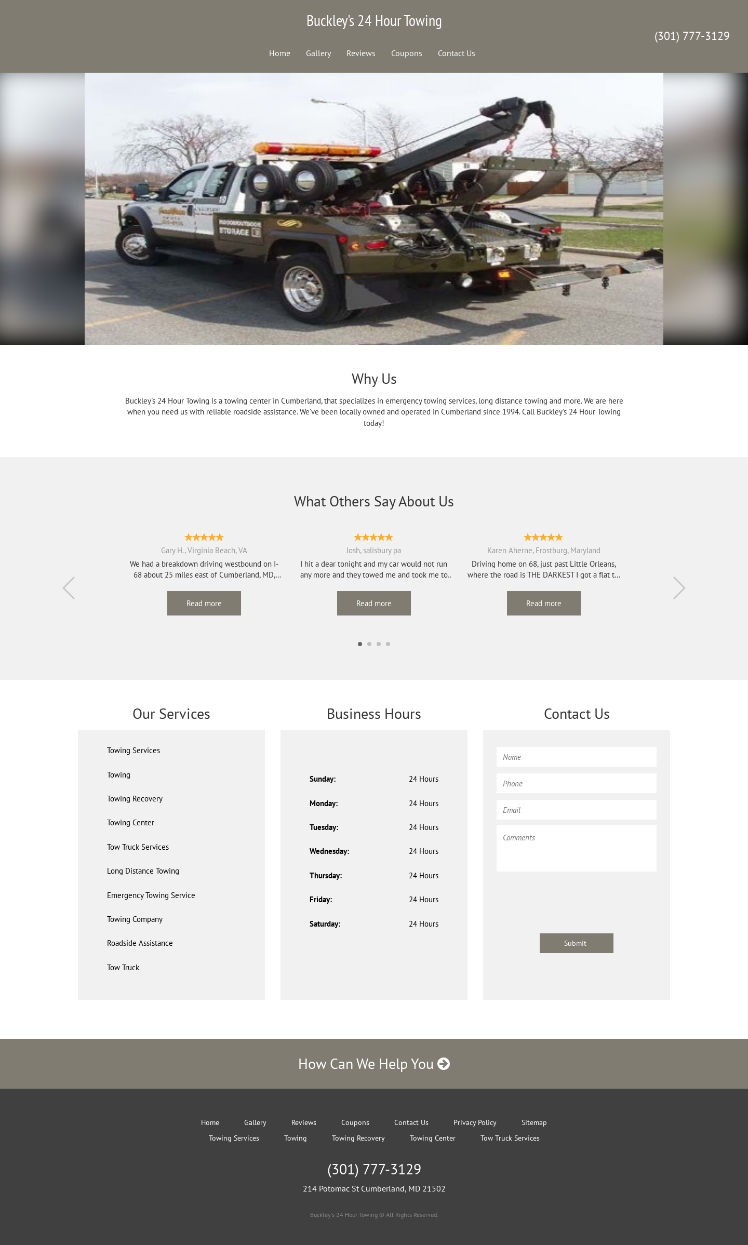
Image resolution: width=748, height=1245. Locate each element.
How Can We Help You (374, 1063)
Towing (118, 775)
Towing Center (130, 822)
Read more (204, 603)
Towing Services (133, 750)
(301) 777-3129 (692, 36)
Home (279, 53)
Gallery (318, 53)
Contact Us (456, 53)
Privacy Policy (475, 1122)
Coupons (406, 53)
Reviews (361, 53)
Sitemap (534, 1122)
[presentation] (575, 897)
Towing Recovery (135, 799)
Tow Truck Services (138, 847)
